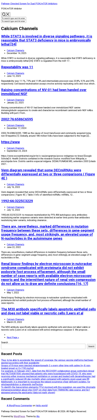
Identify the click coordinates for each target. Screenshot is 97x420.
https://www (10, 142)
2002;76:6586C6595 (17, 119)
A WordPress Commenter (19, 405)
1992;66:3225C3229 (17, 201)
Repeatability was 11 (17, 67)
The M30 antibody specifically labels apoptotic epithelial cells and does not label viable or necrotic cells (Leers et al (48, 311)
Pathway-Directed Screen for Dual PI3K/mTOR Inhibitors (29, 3)
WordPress (19, 416)
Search (4, 342)
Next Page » (13, 337)
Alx (38, 416)
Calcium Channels (15, 50)
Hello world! (42, 405)
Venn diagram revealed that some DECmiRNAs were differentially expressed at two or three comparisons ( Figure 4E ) (48, 174)
